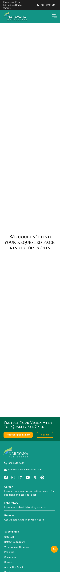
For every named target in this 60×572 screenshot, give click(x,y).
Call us (45, 434)
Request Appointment (18, 434)
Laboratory (11, 503)
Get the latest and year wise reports (24, 519)
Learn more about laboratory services (25, 507)
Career (8, 486)
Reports (9, 515)
